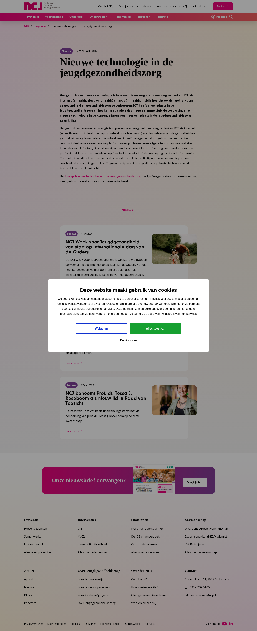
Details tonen (128, 340)
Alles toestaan (155, 328)
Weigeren (101, 328)
